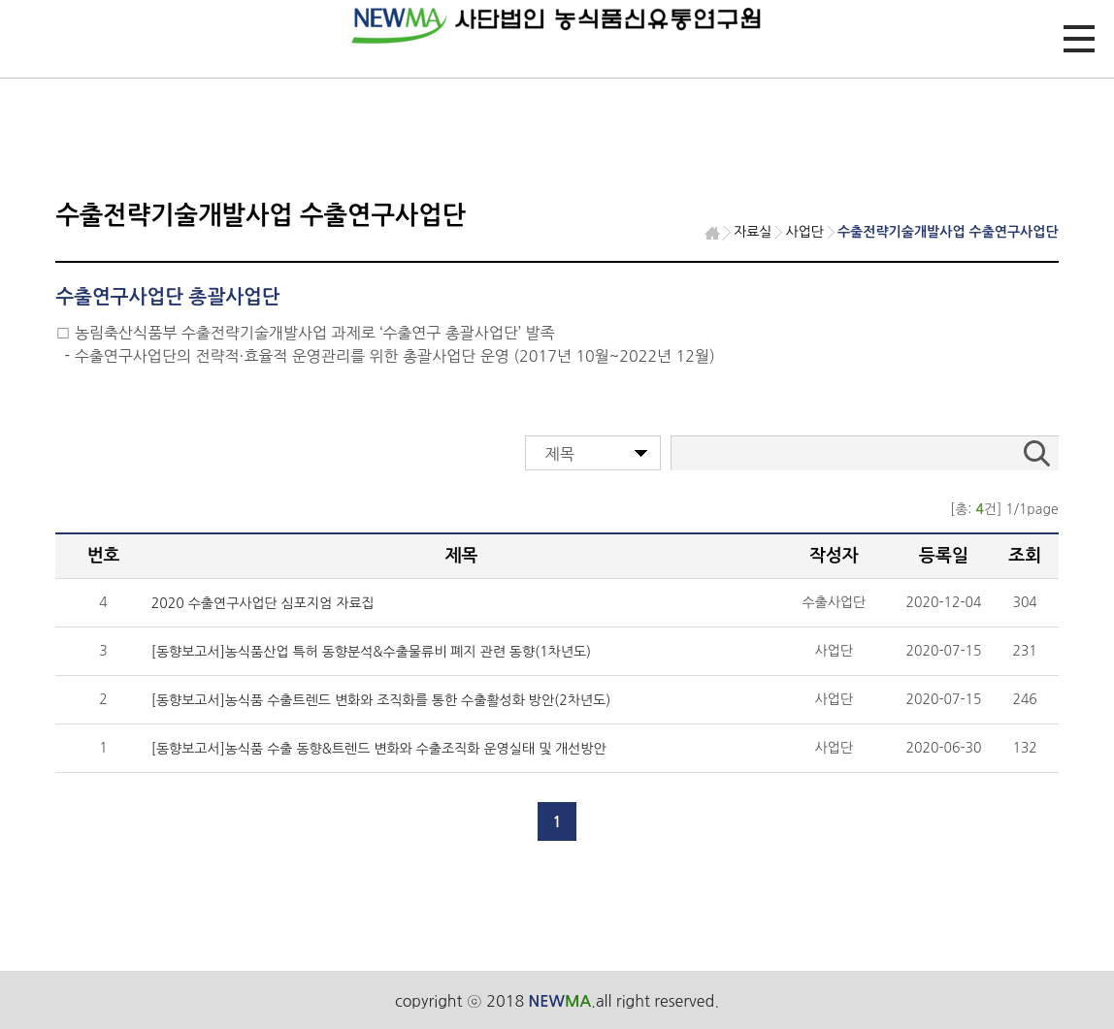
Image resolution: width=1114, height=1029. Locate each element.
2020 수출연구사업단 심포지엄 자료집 (263, 603)
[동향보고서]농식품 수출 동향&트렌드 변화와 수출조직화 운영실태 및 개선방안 (378, 749)
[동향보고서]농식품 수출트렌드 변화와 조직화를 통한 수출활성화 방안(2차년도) (380, 700)
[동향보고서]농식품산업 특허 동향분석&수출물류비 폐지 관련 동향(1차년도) (371, 652)
